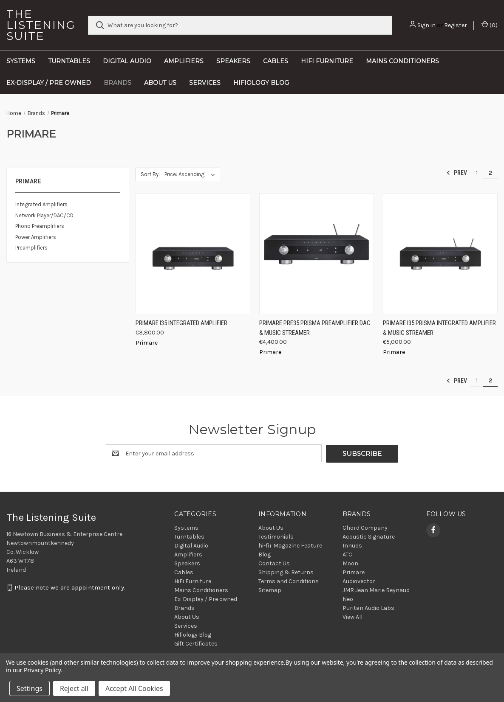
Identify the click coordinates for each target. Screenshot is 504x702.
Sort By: (150, 174)
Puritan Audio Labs (368, 607)
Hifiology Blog (261, 83)
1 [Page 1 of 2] (477, 173)
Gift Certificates (196, 643)
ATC (347, 554)
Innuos (352, 545)
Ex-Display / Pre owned (48, 83)
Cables (275, 61)
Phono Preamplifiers (39, 226)
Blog (264, 554)
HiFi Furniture (327, 61)
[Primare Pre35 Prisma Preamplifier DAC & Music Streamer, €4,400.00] (316, 253)
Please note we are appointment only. (69, 587)
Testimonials (276, 536)
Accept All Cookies (134, 688)
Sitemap (269, 589)
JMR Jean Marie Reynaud (376, 589)
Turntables (69, 61)
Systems (20, 61)
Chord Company (365, 527)
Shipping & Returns (286, 572)
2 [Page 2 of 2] (490, 173)
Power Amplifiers (35, 237)
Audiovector (359, 580)
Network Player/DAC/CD (44, 215)
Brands (117, 83)
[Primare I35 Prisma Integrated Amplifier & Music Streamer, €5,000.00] (440, 253)
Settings (29, 688)
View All (352, 616)
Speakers (233, 61)
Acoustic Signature (369, 536)
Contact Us (274, 563)
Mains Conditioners (402, 61)
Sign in (426, 25)
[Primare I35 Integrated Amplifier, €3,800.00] (193, 253)
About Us (160, 83)
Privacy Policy (42, 670)
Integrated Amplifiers (41, 204)
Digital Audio (127, 61)
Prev (456, 172)
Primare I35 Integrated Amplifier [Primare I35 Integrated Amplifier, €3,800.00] (181, 323)
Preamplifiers (31, 247)
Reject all (74, 688)
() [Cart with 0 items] (489, 25)
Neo (348, 598)
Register (455, 25)
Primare (354, 572)
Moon (350, 563)
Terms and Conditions (288, 580)
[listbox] (191, 174)
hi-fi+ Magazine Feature (290, 545)
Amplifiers (184, 61)
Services (205, 83)
